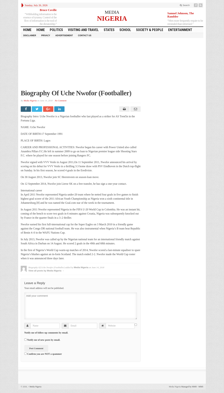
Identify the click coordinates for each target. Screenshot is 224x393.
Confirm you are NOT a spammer (43, 354)
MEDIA (112, 12)
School (125, 30)
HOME (27, 30)
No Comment (60, 100)
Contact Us (84, 35)
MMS (201, 386)
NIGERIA (112, 18)
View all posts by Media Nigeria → (46, 270)
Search (185, 5)
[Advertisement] (112, 65)
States (109, 30)
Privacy (45, 35)
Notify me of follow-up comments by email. (46, 332)
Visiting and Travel (83, 30)
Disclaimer (29, 35)
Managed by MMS (189, 386)
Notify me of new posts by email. (43, 340)
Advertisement (64, 35)
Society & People (149, 30)
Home (40, 30)
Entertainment (180, 30)
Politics (56, 30)
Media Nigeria (30, 100)
